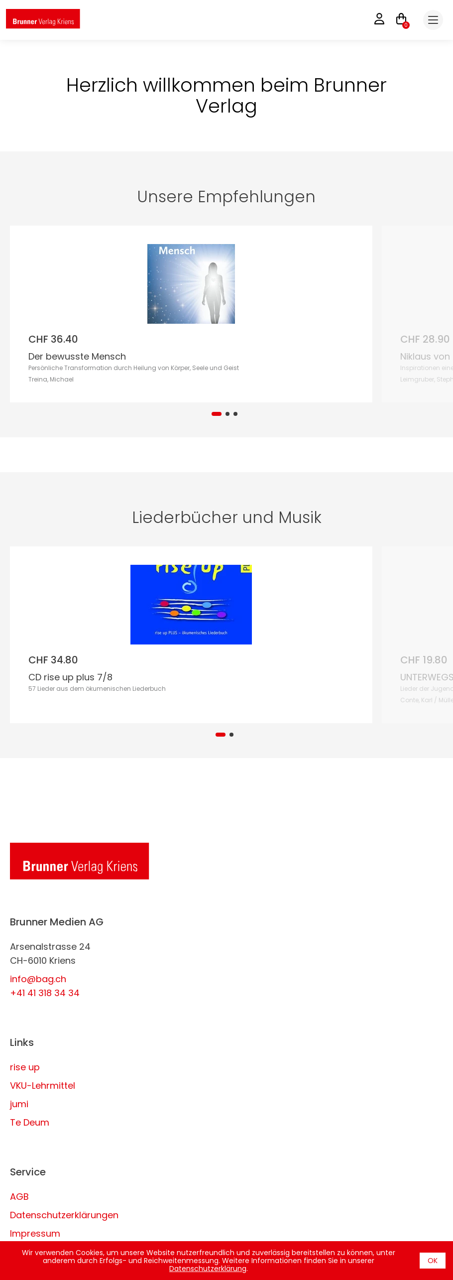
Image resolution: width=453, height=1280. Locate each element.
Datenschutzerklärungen (64, 1215)
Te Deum (29, 1122)
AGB (19, 1196)
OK (433, 1261)
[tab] (217, 414)
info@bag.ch (38, 979)
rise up (25, 1067)
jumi (19, 1104)
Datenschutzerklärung (207, 1269)
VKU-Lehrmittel (42, 1085)
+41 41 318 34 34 (45, 993)
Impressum (35, 1233)
